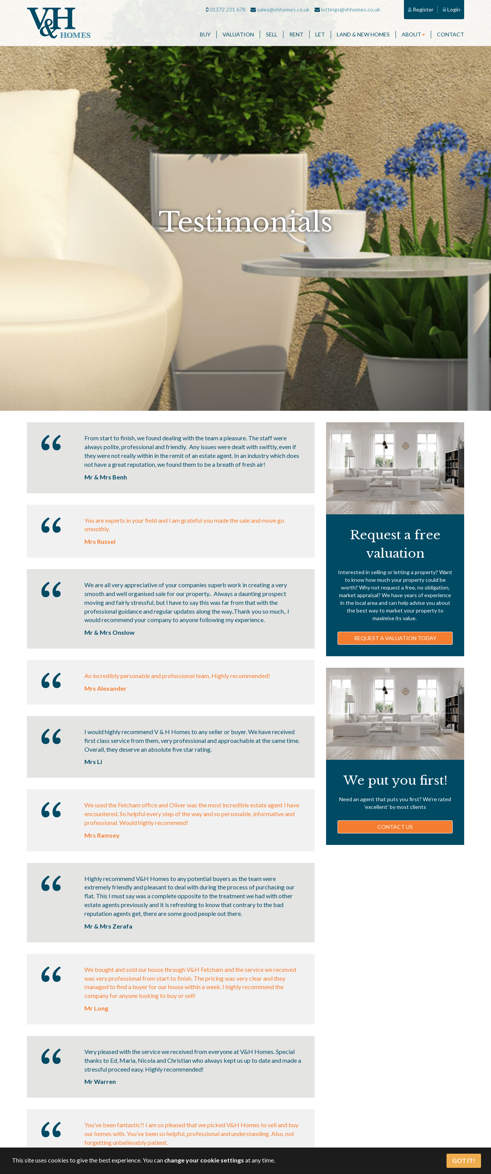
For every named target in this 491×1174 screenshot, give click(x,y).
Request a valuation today (395, 638)
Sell (271, 34)
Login (451, 9)
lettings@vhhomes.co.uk (347, 9)
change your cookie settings (204, 1160)
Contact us (395, 826)
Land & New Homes (363, 34)
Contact (450, 34)
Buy (205, 34)
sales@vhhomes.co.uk (280, 9)
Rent (296, 34)
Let (320, 34)
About (413, 34)
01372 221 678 (226, 9)
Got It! (463, 1160)
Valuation (238, 34)
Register (420, 9)
